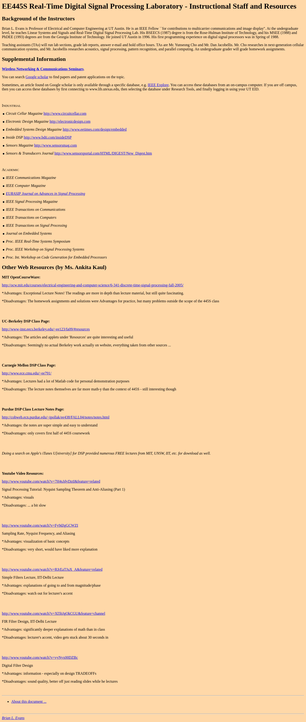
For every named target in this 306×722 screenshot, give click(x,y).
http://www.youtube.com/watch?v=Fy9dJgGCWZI (40, 525)
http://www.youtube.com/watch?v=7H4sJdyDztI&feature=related (51, 481)
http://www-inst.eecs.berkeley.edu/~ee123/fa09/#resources (46, 329)
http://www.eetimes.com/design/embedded (95, 129)
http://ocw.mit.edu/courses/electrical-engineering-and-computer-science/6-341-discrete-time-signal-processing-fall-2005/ (92, 285)
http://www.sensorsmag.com (55, 145)
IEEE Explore (158, 85)
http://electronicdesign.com (69, 121)
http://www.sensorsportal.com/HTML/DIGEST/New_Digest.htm (103, 153)
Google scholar (37, 77)
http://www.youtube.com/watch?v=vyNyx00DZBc (40, 657)
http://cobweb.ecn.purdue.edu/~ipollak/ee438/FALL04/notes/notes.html (55, 417)
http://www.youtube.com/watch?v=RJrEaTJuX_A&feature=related (52, 569)
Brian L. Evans (13, 718)
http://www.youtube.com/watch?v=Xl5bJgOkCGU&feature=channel (53, 613)
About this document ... (28, 701)
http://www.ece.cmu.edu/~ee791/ (27, 373)
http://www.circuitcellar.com (65, 113)
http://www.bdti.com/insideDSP (47, 137)
